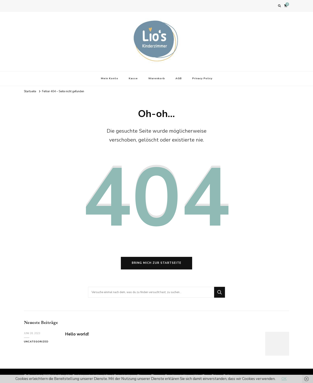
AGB (178, 78)
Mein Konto (109, 78)
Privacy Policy (202, 78)
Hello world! (77, 334)
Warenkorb (156, 78)
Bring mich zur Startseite (156, 263)
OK (284, 378)
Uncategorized (36, 341)
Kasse (133, 78)
